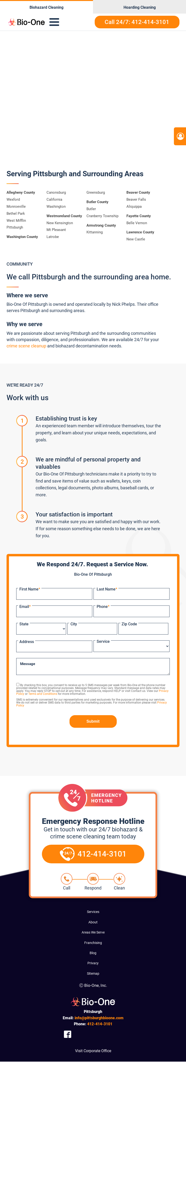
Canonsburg (56, 192)
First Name (29, 589)
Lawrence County (140, 232)
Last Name (107, 589)
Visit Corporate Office (93, 1051)
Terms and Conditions (42, 694)
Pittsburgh (15, 227)
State (24, 624)
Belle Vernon (136, 223)
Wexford (13, 199)
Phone (103, 606)
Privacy (93, 963)
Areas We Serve (93, 932)
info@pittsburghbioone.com (99, 1018)
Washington (56, 206)
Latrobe (52, 237)
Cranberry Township (102, 216)
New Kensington (59, 223)
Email (25, 606)
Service (103, 641)
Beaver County (138, 192)
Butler (91, 209)
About (93, 922)
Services (93, 912)
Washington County (22, 237)
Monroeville (16, 206)
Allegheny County (21, 192)
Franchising (93, 943)
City (73, 624)
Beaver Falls (136, 199)
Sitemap (93, 973)
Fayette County (138, 216)
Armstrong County (101, 225)
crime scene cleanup (26, 345)
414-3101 (99, 1024)
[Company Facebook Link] (67, 1034)
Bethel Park (16, 213)
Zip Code (129, 624)
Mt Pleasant (56, 230)
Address (26, 641)
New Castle (135, 239)
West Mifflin (16, 220)
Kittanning (94, 232)
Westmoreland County (64, 216)
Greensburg (95, 192)
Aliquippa (134, 206)
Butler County (97, 202)
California (54, 199)
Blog (93, 953)
